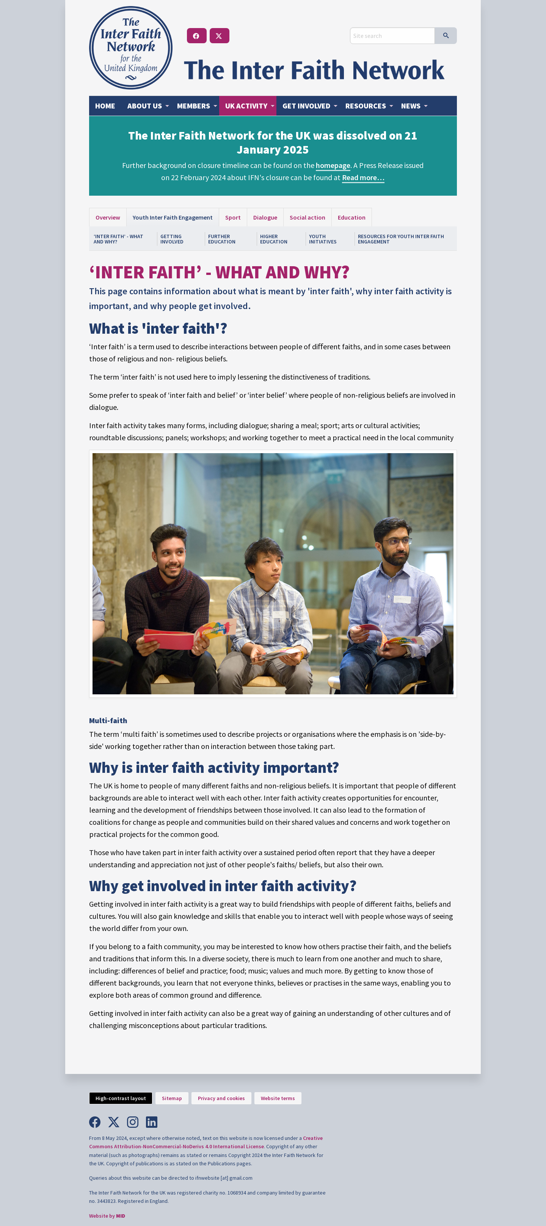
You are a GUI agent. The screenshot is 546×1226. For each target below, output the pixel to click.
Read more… (363, 177)
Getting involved (172, 239)
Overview (108, 217)
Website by (107, 1215)
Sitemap (172, 1098)
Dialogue (265, 217)
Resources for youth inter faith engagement (401, 239)
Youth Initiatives (323, 239)
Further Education (221, 239)
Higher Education (273, 239)
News (410, 105)
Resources (365, 105)
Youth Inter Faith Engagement (173, 217)
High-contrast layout (121, 1098)
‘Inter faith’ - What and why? (118, 239)
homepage (333, 165)
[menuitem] (105, 106)
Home (105, 105)
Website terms (278, 1098)
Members (193, 105)
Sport (233, 217)
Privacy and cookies (221, 1098)
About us (144, 105)
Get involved (306, 105)
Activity (246, 105)
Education (352, 217)
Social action (307, 217)
